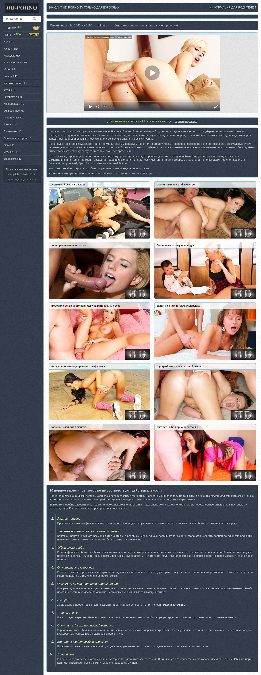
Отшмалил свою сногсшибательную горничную (146, 25)
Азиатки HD (11, 48)
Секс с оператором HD (17, 138)
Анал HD (9, 41)
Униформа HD (12, 158)
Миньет (103, 25)
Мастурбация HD (14, 103)
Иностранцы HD (13, 117)
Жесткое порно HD (15, 83)
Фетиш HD (10, 90)
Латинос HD (11, 124)
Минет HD (10, 69)
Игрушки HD (11, 152)
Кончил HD (10, 76)
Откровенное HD (14, 110)
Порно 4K (22, 34)
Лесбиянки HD (12, 131)
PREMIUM (22, 27)
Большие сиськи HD (16, 62)
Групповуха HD (13, 96)
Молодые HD (12, 55)
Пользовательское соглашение (22, 169)
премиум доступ (186, 121)
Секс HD (9, 145)
